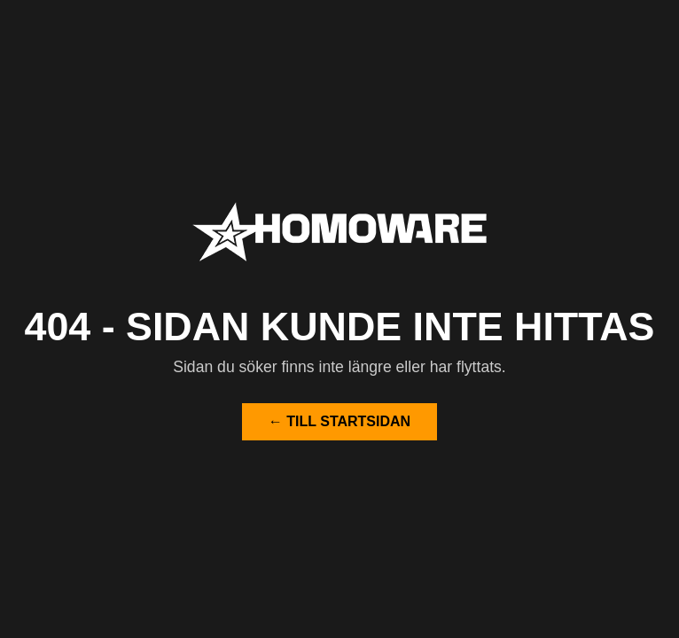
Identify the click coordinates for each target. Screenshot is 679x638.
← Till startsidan (339, 421)
